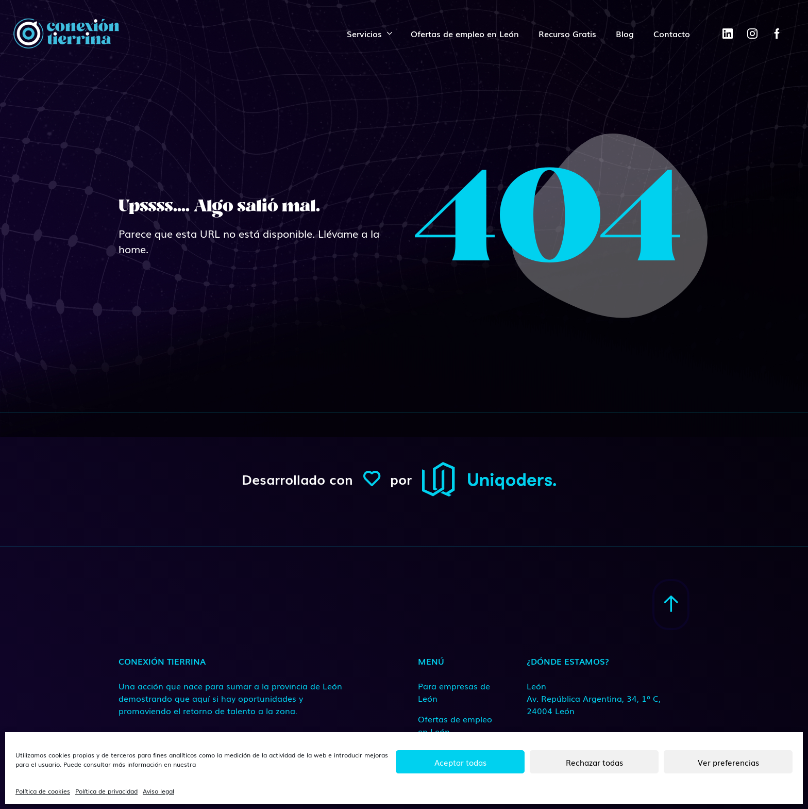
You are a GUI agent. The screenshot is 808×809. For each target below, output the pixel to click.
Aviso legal (158, 791)
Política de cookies (42, 791)
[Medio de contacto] (595, 698)
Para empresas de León (454, 692)
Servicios (364, 33)
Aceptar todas (460, 762)
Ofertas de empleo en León (465, 33)
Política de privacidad (106, 791)
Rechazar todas (594, 762)
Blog (625, 33)
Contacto (671, 33)
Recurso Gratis (567, 33)
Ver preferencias (728, 762)
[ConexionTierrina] (66, 33)
